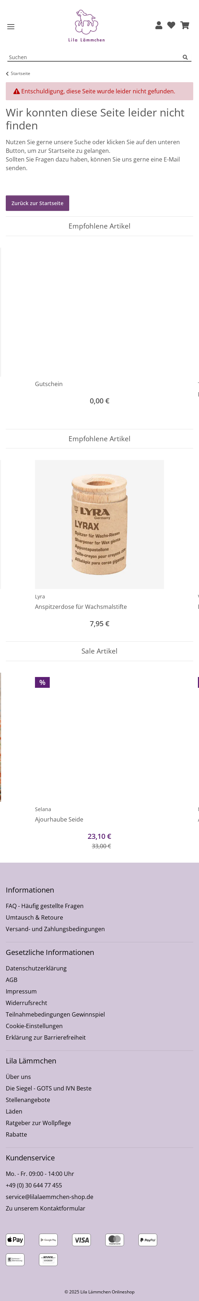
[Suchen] (187, 57)
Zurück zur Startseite (37, 203)
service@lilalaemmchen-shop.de (49, 1197)
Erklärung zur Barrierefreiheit (46, 1037)
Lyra (40, 596)
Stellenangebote (28, 1100)
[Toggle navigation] (10, 26)
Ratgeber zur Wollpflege (38, 1123)
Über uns (18, 1077)
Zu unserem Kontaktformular (45, 1208)
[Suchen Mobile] (95, 57)
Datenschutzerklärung (36, 968)
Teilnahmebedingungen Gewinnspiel (55, 1014)
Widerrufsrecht (26, 1003)
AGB (11, 980)
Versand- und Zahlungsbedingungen (55, 929)
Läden (14, 1111)
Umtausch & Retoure (34, 917)
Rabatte (16, 1134)
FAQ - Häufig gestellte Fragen (45, 906)
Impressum (21, 991)
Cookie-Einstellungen (34, 1026)
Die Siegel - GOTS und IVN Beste (49, 1088)
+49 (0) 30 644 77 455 (34, 1185)
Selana (43, 809)
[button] (159, 25)
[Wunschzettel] (171, 25)
